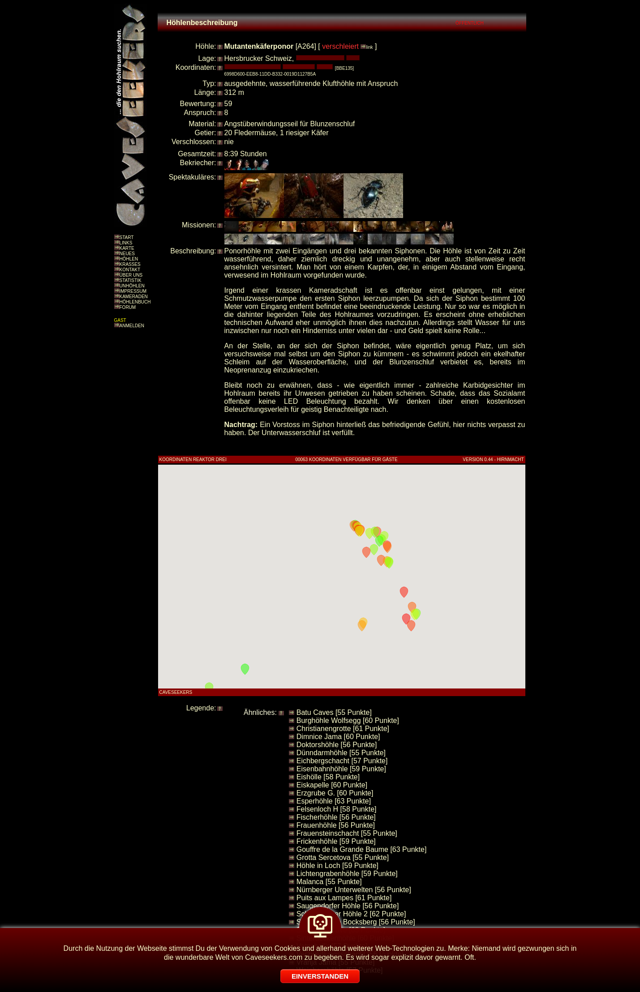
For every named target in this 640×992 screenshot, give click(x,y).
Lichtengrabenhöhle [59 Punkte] (347, 873)
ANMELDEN (132, 325)
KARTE (127, 248)
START (127, 237)
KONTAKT (130, 269)
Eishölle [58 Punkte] (328, 777)
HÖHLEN (129, 259)
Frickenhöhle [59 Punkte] (336, 841)
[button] (403, 592)
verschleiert (340, 46)
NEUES (127, 253)
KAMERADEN (134, 296)
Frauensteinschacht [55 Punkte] (346, 833)
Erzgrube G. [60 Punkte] (335, 793)
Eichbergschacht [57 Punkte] (342, 761)
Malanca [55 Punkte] (329, 881)
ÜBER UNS (131, 275)
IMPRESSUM (133, 291)
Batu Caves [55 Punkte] (334, 712)
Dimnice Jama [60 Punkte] (338, 736)
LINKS (126, 242)
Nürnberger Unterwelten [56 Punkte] (353, 890)
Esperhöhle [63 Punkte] (333, 801)
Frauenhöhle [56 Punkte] (335, 825)
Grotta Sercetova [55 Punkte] (342, 857)
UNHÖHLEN (132, 285)
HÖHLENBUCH (135, 301)
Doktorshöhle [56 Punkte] (336, 744)
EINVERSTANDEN (320, 976)
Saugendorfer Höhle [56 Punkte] (347, 906)
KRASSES (130, 264)
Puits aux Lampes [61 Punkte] (344, 898)
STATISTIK (131, 280)
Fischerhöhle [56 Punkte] (336, 817)
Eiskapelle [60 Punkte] (331, 785)
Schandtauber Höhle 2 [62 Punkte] (351, 914)
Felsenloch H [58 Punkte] (336, 809)
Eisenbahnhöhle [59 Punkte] (341, 769)
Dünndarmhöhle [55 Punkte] (341, 753)
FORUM (128, 307)
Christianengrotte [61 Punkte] (342, 728)
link (369, 47)
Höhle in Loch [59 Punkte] (337, 865)
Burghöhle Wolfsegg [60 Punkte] (347, 720)
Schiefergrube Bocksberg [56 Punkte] (355, 922)
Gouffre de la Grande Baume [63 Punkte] (361, 849)
